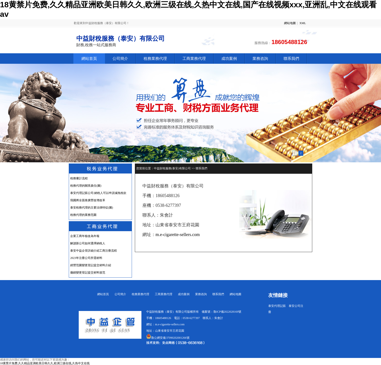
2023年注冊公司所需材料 (86, 258)
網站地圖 (290, 23)
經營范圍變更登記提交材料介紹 (90, 265)
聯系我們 (201, 168)
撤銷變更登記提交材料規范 (87, 272)
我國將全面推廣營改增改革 (87, 200)
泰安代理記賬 (277, 306)
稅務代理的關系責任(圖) (85, 185)
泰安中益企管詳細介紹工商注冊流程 (93, 250)
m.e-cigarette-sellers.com (178, 234)
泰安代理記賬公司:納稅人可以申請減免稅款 (98, 193)
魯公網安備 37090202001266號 (168, 337)
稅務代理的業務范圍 (83, 215)
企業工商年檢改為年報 (84, 236)
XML (302, 23)
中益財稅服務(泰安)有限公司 (172, 168)
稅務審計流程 (79, 178)
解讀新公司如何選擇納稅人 (87, 243)
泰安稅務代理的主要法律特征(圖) (91, 207)
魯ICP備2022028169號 (227, 311)
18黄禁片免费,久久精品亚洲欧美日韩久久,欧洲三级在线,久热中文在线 (45, 363)
